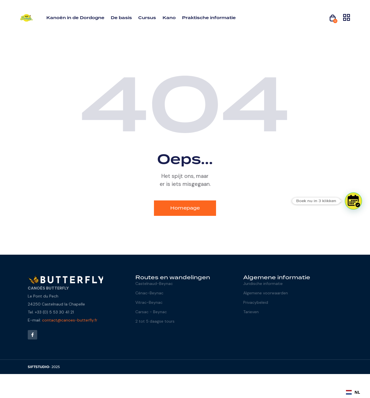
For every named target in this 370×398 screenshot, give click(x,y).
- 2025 (44, 367)
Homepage (185, 208)
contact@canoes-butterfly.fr (69, 320)
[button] (353, 201)
